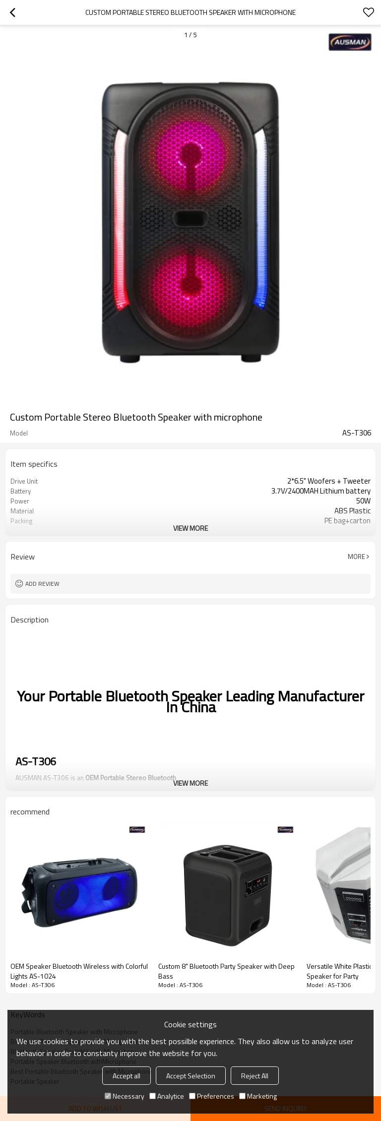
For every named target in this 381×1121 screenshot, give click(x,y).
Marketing (258, 1096)
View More (190, 528)
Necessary (124, 1096)
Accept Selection (190, 1075)
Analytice (166, 1096)
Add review (42, 583)
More (356, 556)
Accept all (126, 1075)
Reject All (254, 1075)
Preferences (211, 1096)
